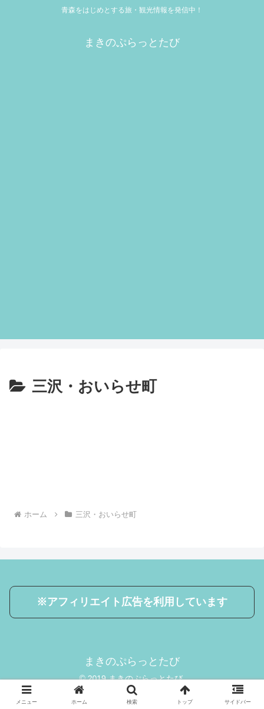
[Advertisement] (132, 207)
